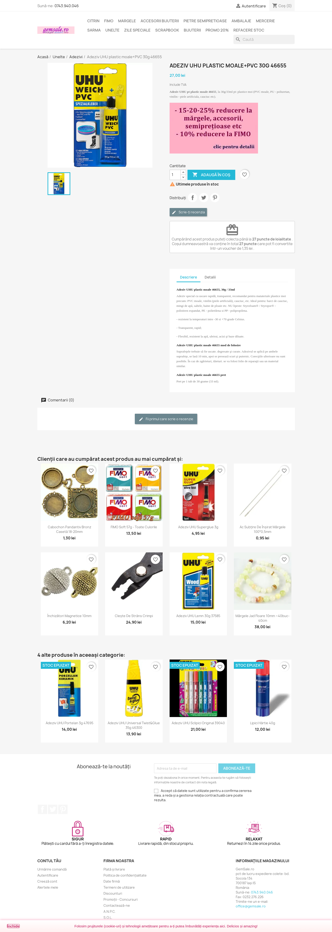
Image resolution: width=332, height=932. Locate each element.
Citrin (93, 20)
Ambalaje (241, 20)
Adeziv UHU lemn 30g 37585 (198, 616)
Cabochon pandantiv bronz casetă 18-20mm (69, 529)
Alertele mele (47, 887)
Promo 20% (217, 30)
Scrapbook (167, 30)
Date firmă (111, 881)
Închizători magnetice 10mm (69, 616)
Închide (13, 926)
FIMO (108, 20)
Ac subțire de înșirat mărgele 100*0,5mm (263, 529)
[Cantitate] (175, 175)
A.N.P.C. (109, 911)
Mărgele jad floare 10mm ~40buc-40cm (262, 618)
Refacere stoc (248, 30)
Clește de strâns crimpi (134, 616)
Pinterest (214, 197)
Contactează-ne (116, 905)
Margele (127, 20)
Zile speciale (137, 30)
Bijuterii (192, 30)
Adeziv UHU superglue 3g (198, 527)
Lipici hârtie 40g (262, 723)
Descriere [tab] (188, 277)
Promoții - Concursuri (120, 899)
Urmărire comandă (52, 869)
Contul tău (49, 860)
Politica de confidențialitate (125, 875)
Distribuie (192, 197)
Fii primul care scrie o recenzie (166, 419)
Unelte (112, 30)
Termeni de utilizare (119, 887)
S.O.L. (107, 917)
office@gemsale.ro (251, 906)
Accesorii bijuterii (160, 20)
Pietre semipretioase (205, 20)
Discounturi (112, 893)
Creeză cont (47, 881)
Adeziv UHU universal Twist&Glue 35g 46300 (134, 725)
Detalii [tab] (210, 277)
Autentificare (47, 875)
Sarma (94, 30)
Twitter (52, 809)
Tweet (203, 197)
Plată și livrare (114, 869)
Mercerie (265, 20)
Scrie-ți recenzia (188, 212)
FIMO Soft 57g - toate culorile (134, 527)
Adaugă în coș (211, 175)
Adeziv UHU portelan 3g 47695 (69, 723)
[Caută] (264, 39)
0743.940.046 (67, 5)
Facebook (42, 809)
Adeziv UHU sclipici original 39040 (198, 723)
